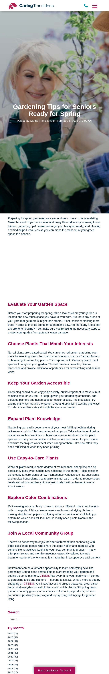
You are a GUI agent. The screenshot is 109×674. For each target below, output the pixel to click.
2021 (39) (13, 652)
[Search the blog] (54, 619)
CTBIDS (45, 575)
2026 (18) (13, 633)
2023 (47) (13, 645)
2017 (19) (13, 668)
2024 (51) (13, 641)
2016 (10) (13, 672)
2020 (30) (13, 656)
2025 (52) (13, 637)
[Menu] (94, 6)
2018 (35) (13, 664)
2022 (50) (13, 649)
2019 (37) (13, 660)
